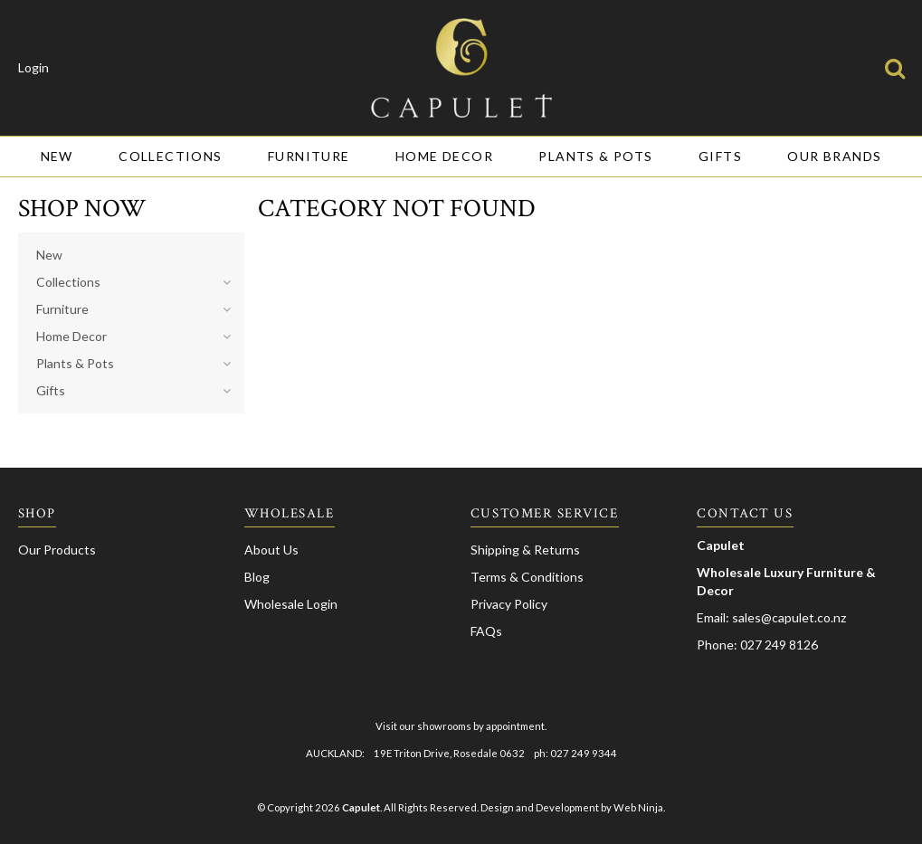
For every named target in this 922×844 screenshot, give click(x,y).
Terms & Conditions (527, 576)
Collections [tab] (68, 281)
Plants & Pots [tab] (75, 363)
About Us (271, 549)
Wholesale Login (290, 604)
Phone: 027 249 (743, 644)
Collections (170, 156)
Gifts (720, 156)
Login (33, 68)
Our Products (57, 549)
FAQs (486, 631)
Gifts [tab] (50, 390)
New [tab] (49, 254)
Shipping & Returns (525, 549)
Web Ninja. (639, 807)
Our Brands (834, 156)
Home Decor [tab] (71, 336)
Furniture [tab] (62, 309)
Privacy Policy (509, 604)
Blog (257, 576)
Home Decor (444, 156)
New (57, 156)
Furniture (309, 156)
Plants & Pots (595, 156)
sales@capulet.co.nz (789, 617)
